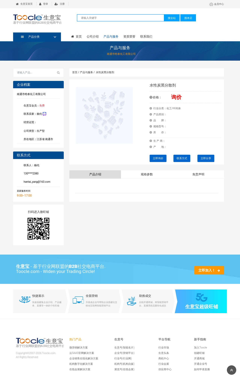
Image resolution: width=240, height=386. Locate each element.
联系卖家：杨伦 (34, 114)
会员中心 (216, 4)
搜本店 (188, 18)
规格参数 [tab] (147, 174)
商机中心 (163, 358)
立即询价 (158, 158)
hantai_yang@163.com (36, 182)
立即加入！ (209, 270)
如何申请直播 (202, 369)
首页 (76, 36)
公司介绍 (93, 36)
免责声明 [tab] (198, 174)
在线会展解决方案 (79, 369)
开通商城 (199, 358)
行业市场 (163, 347)
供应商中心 (165, 369)
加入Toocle (200, 347)
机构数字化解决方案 (81, 363)
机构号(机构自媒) (124, 363)
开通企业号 (200, 363)
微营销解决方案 (78, 347)
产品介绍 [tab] (95, 174)
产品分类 (30, 36)
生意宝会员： (33, 106)
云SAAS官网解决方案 (81, 352)
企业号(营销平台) (124, 352)
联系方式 (182, 158)
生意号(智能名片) (124, 347)
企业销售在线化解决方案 (83, 358)
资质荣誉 (129, 36)
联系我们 (146, 36)
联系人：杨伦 (30, 165)
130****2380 (30, 174)
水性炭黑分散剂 (105, 72)
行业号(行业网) (123, 358)
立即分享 (206, 158)
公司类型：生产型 (33, 131)
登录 (43, 3)
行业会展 (163, 363)
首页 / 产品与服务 (83, 72)
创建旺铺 (199, 352)
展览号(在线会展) (124, 369)
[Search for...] (33, 72)
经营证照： (32, 123)
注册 (60, 3)
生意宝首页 (24, 3)
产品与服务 (111, 36)
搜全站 (172, 18)
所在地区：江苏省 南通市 (37, 139)
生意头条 (163, 352)
